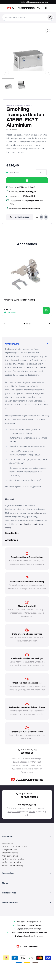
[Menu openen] (3, 8)
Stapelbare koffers (10, 852)
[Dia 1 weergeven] (24, 323)
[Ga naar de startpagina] (20, 8)
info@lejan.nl (36, 513)
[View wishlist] (39, 8)
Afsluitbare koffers (10, 855)
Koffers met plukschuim (12, 862)
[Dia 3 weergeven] (29, 323)
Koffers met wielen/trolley (13, 859)
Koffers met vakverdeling (12, 865)
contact (32, 811)
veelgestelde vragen (25, 808)
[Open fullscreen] (48, 30)
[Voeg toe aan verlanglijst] (37, 217)
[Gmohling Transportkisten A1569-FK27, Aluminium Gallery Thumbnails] (15, 85)
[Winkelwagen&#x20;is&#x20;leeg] (52, 8)
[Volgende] (48, 73)
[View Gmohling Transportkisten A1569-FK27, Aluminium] (8, 85)
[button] (27, 836)
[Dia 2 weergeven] (27, 323)
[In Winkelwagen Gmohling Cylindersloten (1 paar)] (46, 310)
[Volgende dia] (49, 323)
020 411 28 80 (27, 752)
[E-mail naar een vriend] (46, 217)
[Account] (45, 8)
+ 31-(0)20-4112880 (28, 797)
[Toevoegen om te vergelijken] (41, 217)
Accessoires (7, 843)
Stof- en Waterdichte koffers (14, 846)
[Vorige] (6, 73)
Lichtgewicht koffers (11, 849)
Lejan (39, 758)
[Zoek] (50, 17)
